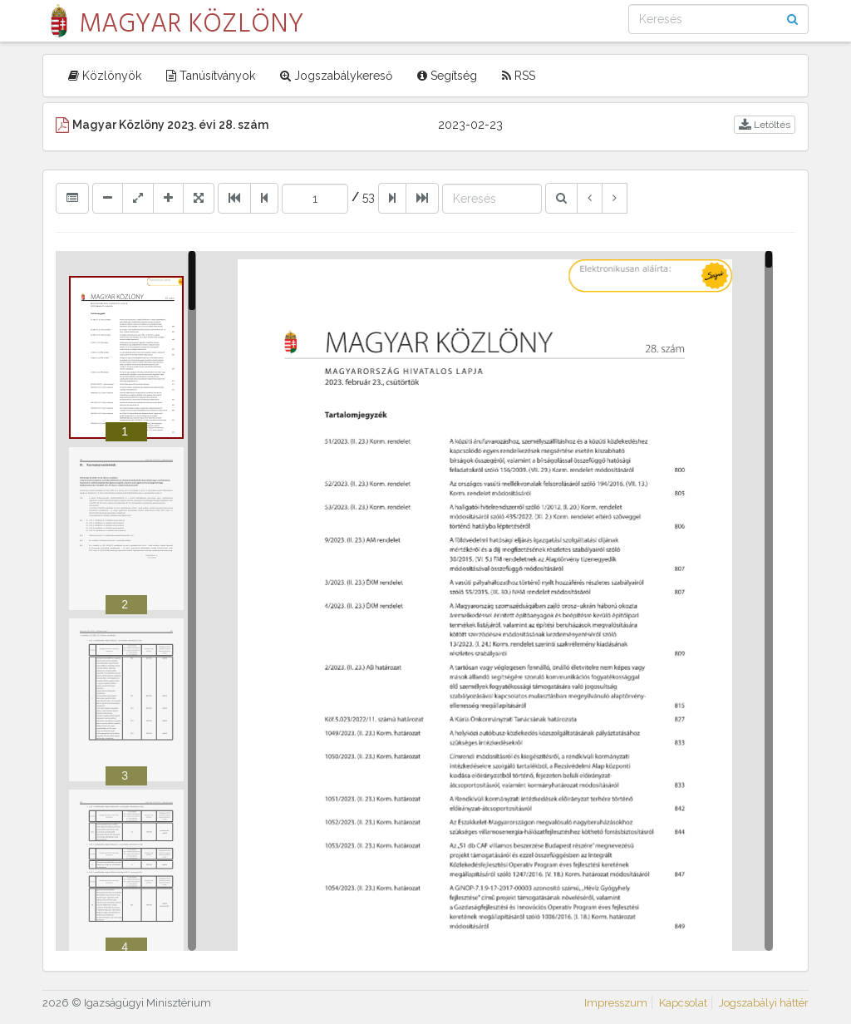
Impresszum (615, 1003)
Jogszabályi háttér (764, 1003)
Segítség (447, 75)
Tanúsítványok (210, 75)
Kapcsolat (683, 1003)
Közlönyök (104, 75)
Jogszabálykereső (336, 75)
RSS (518, 75)
